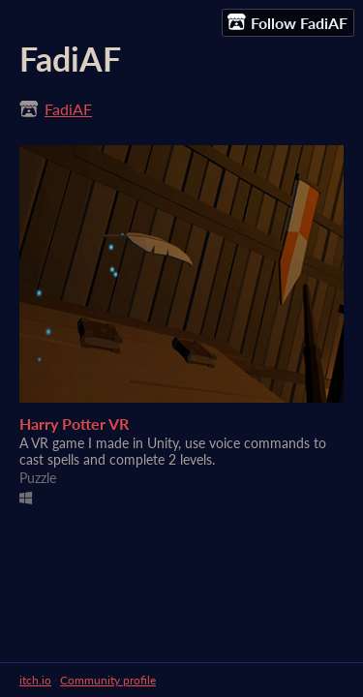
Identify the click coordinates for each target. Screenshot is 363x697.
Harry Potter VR (74, 423)
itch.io (35, 680)
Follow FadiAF (287, 22)
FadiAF (68, 109)
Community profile (108, 680)
